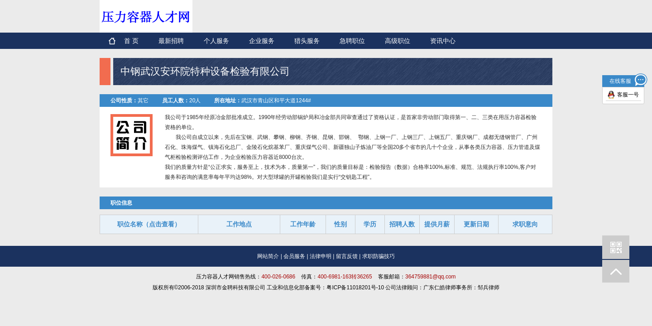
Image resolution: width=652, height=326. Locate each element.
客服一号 (628, 94)
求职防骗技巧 (378, 256)
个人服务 (216, 40)
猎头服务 (307, 40)
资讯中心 (442, 40)
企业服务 (261, 40)
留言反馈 (347, 256)
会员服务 (294, 256)
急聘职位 (352, 40)
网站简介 (268, 256)
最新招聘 (171, 40)
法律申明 (320, 256)
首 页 (131, 40)
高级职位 (397, 40)
